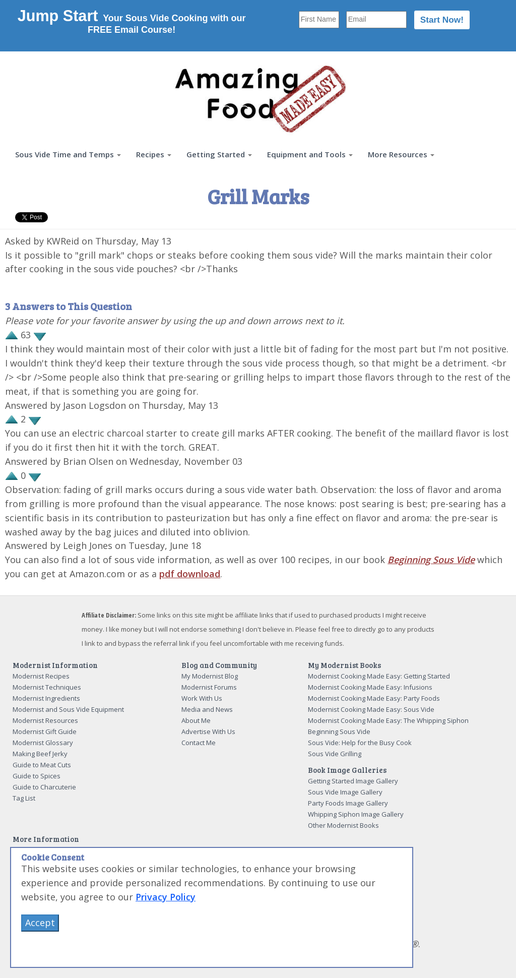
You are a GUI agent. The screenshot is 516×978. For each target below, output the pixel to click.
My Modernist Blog (209, 676)
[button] (68, 154)
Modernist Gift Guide (45, 731)
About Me (196, 720)
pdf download (189, 574)
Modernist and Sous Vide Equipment (68, 709)
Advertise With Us (208, 731)
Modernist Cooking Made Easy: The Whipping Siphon (388, 720)
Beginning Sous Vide (431, 560)
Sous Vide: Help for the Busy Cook (360, 742)
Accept (40, 922)
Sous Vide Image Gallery (345, 792)
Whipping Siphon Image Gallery (356, 814)
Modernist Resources (45, 720)
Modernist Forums (209, 687)
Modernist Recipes (41, 676)
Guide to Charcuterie (44, 786)
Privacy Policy (166, 897)
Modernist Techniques (47, 687)
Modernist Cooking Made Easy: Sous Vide (371, 709)
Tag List (24, 798)
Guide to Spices (36, 775)
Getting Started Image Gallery (353, 780)
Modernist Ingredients (46, 698)
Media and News (207, 709)
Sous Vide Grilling (334, 753)
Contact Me (198, 742)
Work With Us (201, 698)
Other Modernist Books (343, 825)
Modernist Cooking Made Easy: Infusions (370, 687)
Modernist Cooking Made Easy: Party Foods (374, 698)
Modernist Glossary (43, 742)
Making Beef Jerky (40, 753)
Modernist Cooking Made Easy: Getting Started (379, 676)
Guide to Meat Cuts (42, 764)
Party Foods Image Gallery (348, 803)
